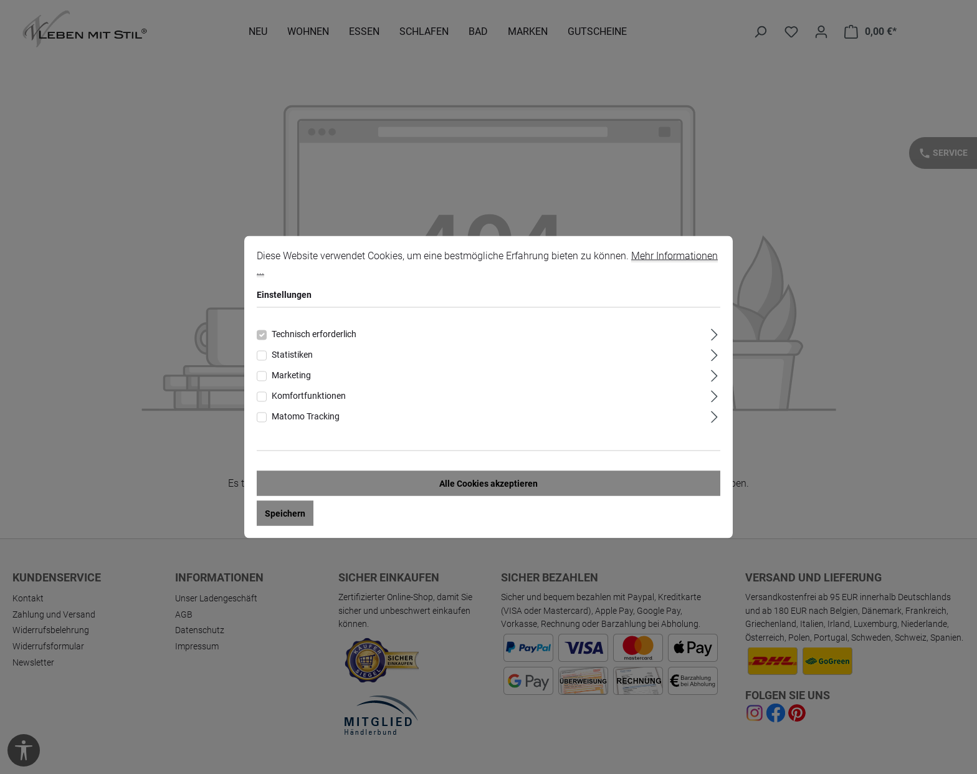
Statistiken (292, 355)
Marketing (291, 376)
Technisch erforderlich (314, 335)
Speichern (285, 514)
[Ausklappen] (714, 334)
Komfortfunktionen (309, 396)
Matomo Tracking (306, 417)
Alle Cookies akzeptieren (488, 484)
